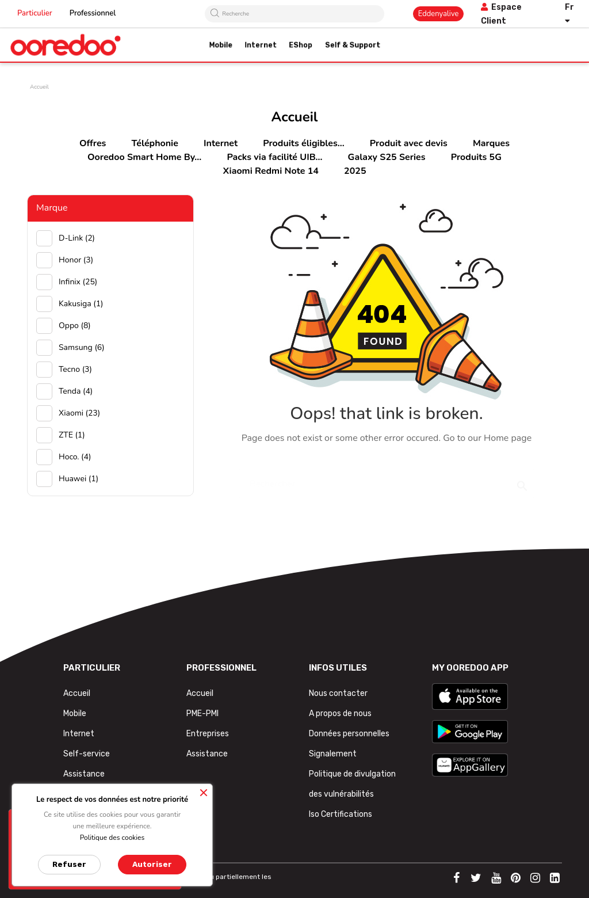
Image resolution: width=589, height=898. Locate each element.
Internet (221, 143)
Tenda (76, 391)
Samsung (82, 347)
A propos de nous (340, 713)
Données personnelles (349, 734)
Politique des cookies (112, 837)
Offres (92, 143)
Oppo (75, 325)
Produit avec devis (409, 143)
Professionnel (93, 13)
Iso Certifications (340, 814)
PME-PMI (202, 713)
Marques (491, 143)
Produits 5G (476, 157)
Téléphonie (155, 143)
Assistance (84, 774)
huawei (78, 478)
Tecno (75, 369)
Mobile (74, 713)
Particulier (34, 13)
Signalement (333, 754)
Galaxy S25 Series (387, 157)
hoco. (75, 456)
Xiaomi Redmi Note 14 (271, 171)
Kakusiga (81, 303)
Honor (76, 259)
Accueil (76, 693)
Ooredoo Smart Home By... (144, 157)
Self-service (86, 754)
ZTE (72, 434)
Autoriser (152, 864)
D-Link (77, 238)
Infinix (78, 281)
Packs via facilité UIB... (274, 157)
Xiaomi (79, 413)
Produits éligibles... (303, 143)
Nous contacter (338, 693)
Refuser (69, 864)
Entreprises (207, 734)
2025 (355, 171)
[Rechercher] (387, 478)
